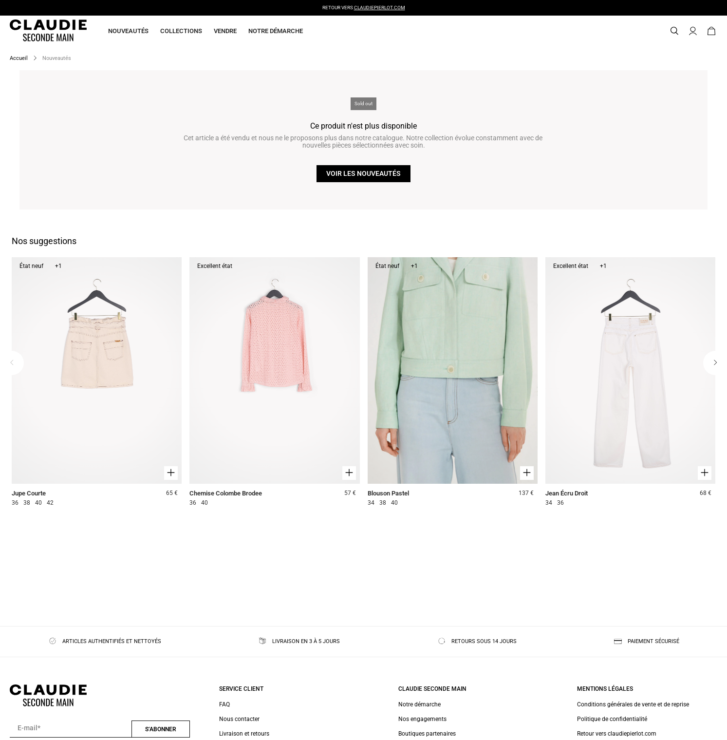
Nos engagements (422, 719)
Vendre (225, 31)
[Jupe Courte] (97, 383)
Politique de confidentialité (612, 719)
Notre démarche (275, 31)
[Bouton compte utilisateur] (693, 31)
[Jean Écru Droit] (630, 383)
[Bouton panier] (711, 31)
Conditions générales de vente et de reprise (633, 704)
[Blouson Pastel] (453, 383)
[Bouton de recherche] (674, 31)
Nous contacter (239, 719)
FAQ (224, 704)
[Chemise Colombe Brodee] (274, 383)
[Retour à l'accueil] (36, 31)
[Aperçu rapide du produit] (171, 473)
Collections (181, 31)
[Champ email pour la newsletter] (70, 728)
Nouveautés (128, 31)
